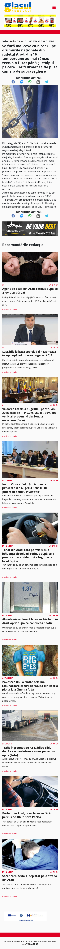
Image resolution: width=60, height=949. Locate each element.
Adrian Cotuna (16, 41)
